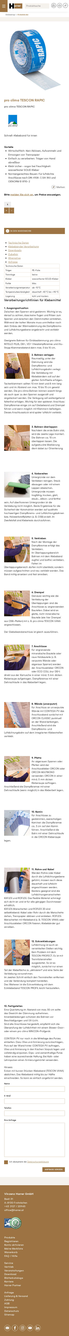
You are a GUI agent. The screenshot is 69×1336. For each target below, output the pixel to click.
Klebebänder (23, 15)
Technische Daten (18, 242)
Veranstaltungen (14, 1270)
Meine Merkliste (13, 1248)
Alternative (14, 258)
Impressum (10, 1307)
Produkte (9, 1237)
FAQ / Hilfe (10, 1256)
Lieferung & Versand (16, 1296)
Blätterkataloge (13, 1277)
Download (10, 1274)
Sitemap (9, 1314)
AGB (7, 1303)
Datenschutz (11, 1311)
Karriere (9, 1281)
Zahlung (9, 1299)
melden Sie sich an (21, 194)
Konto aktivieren (14, 1244)
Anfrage (13, 261)
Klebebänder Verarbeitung (23, 246)
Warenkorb (11, 1252)
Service (8, 1263)
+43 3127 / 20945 (14, 1206)
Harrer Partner (12, 1285)
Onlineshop (10, 15)
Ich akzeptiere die (29, 1161)
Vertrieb (9, 1266)
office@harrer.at (14, 1210)
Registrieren (11, 1241)
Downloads (14, 250)
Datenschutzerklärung (38, 1161)
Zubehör (13, 254)
